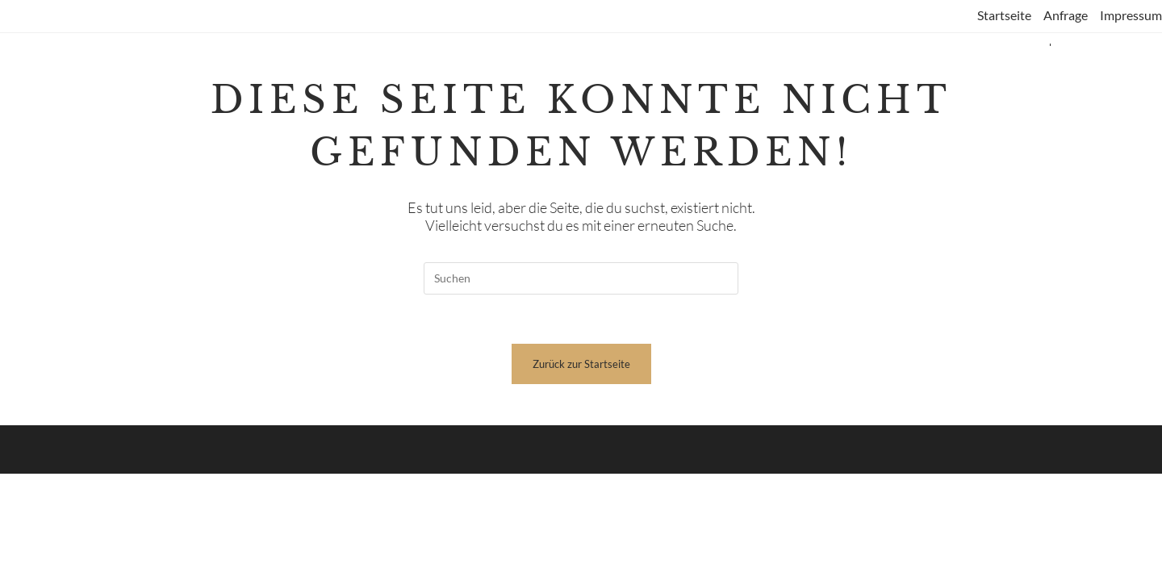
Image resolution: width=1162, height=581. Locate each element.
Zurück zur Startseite (581, 363)
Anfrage (1065, 15)
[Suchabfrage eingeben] (581, 278)
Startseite (1004, 15)
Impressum (1131, 15)
